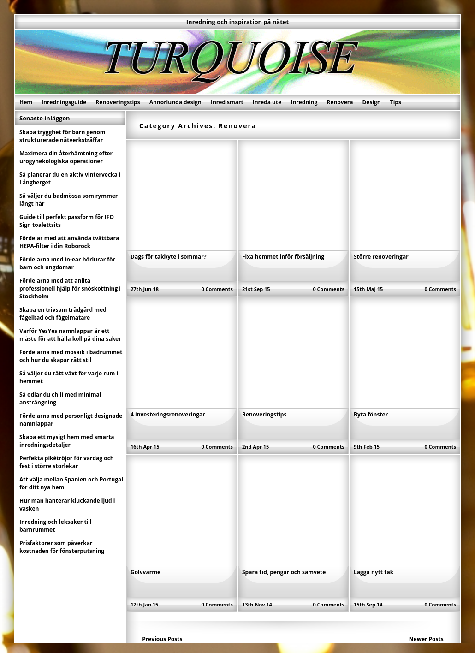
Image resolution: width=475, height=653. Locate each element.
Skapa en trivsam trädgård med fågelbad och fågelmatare (63, 313)
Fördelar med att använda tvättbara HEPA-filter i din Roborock (69, 242)
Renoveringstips (117, 102)
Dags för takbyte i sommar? (169, 257)
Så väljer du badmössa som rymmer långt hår (68, 200)
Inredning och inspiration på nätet (237, 22)
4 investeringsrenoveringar (168, 414)
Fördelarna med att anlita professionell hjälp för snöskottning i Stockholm (70, 288)
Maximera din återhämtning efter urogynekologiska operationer (66, 157)
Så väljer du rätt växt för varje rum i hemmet (68, 377)
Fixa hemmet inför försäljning (283, 257)
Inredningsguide (64, 102)
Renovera (340, 102)
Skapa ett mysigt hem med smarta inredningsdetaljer (66, 441)
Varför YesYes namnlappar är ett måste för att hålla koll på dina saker (70, 335)
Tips (395, 102)
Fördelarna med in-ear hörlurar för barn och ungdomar (67, 263)
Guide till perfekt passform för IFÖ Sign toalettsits (66, 221)
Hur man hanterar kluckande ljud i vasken (67, 504)
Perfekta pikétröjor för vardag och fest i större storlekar (66, 462)
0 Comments (217, 288)
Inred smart (227, 102)
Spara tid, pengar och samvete (284, 572)
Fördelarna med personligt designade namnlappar (70, 419)
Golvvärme (145, 572)
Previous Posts (162, 639)
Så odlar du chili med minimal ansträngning (60, 398)
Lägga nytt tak (373, 572)
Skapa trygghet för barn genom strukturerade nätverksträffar (62, 136)
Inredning (304, 102)
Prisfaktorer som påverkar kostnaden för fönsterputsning (61, 547)
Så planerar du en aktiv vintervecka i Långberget (70, 178)
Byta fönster (371, 414)
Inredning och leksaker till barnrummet (55, 526)
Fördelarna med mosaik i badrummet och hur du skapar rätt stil (70, 356)
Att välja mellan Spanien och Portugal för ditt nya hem (71, 483)
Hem (25, 102)
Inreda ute (267, 102)
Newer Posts (426, 639)
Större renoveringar (381, 257)
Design (371, 102)
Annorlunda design (175, 102)
